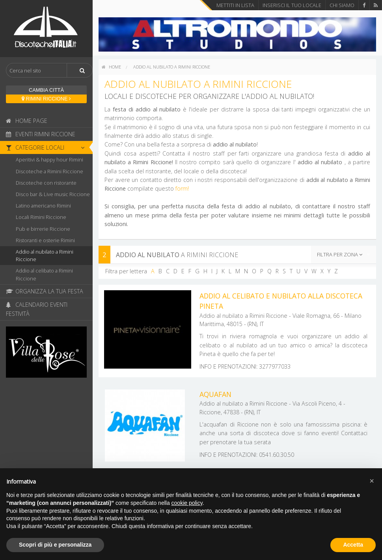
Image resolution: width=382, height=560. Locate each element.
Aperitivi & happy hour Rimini (49, 159)
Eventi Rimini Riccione (40, 134)
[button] (371, 481)
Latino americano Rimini (43, 205)
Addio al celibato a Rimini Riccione (44, 274)
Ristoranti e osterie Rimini (45, 240)
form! (182, 188)
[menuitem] (111, 67)
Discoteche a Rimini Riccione (49, 171)
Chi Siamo (342, 5)
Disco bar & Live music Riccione (53, 194)
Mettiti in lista (235, 5)
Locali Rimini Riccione (41, 217)
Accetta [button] (353, 544)
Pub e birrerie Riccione (43, 228)
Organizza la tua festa (44, 291)
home (111, 67)
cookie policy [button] (187, 503)
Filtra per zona (339, 254)
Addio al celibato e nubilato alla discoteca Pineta (280, 301)
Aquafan (215, 394)
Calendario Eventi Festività (36, 309)
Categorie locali (47, 147)
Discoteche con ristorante (46, 182)
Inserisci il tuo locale (292, 5)
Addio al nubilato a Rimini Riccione (44, 255)
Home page (26, 120)
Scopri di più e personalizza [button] (55, 544)
